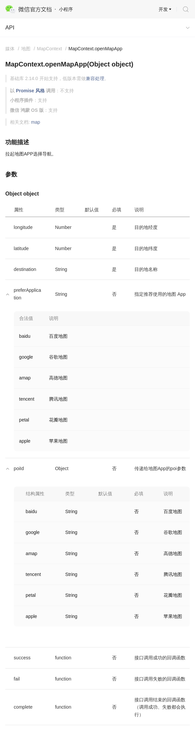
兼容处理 (95, 78)
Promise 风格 (30, 90)
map (35, 122)
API (9, 27)
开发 (163, 9)
